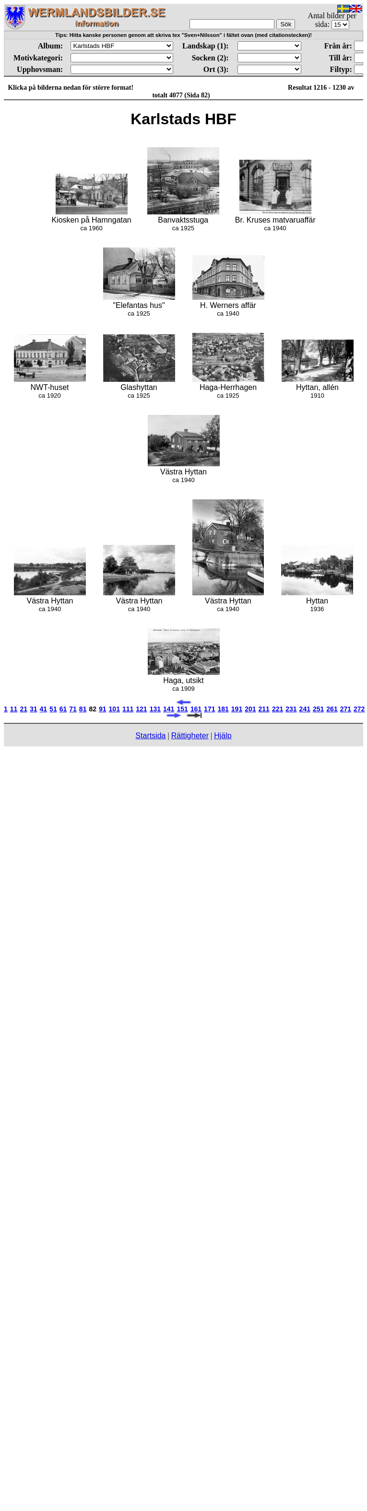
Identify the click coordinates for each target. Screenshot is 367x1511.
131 (155, 709)
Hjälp (222, 736)
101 (114, 709)
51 (53, 709)
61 (63, 709)
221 (277, 709)
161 (195, 709)
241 (304, 709)
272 (359, 709)
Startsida (150, 736)
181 (222, 709)
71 (73, 709)
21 (23, 709)
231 (290, 709)
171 (209, 709)
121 (141, 709)
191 (236, 709)
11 (14, 709)
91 (103, 709)
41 (43, 709)
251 (318, 709)
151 (182, 709)
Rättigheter (190, 736)
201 (250, 709)
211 (264, 709)
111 (127, 709)
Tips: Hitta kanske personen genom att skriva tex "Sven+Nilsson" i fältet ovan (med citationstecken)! (183, 35)
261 (331, 709)
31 (33, 709)
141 (168, 709)
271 (345, 709)
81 (83, 709)
